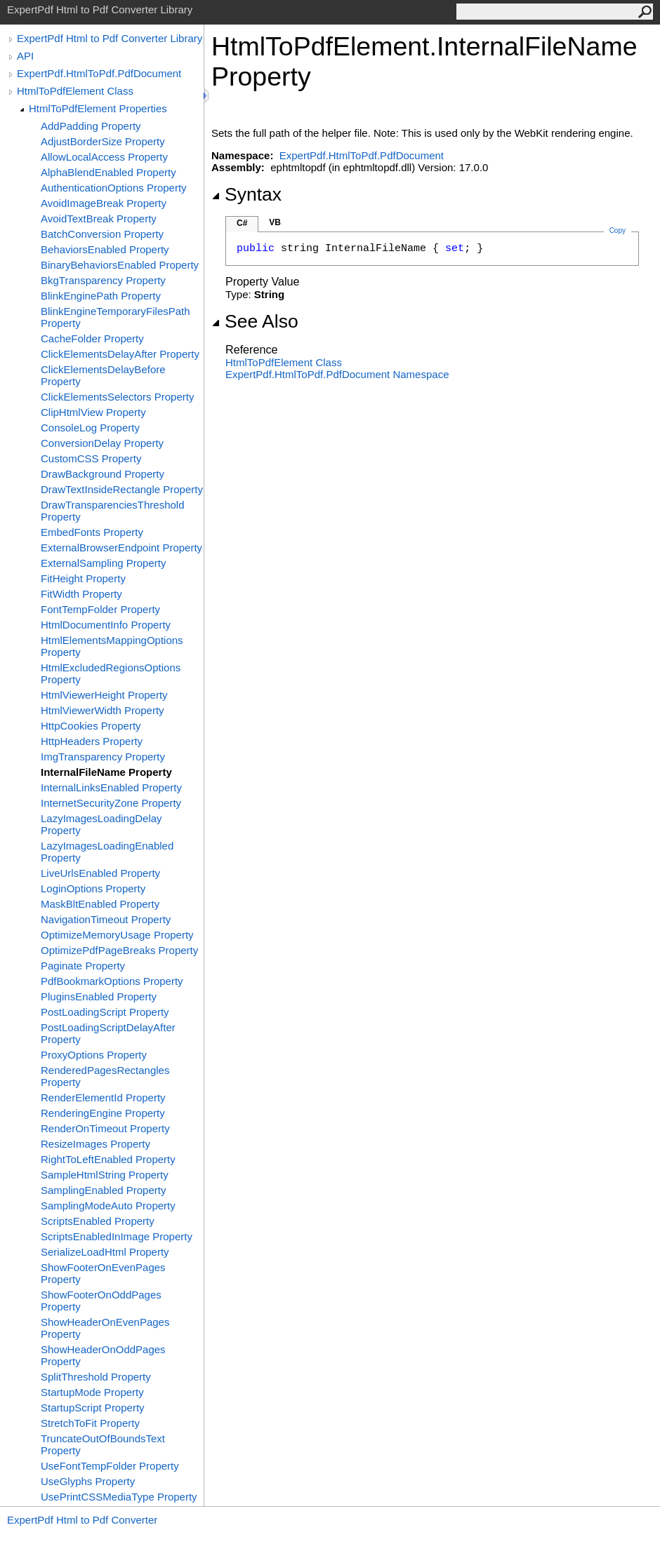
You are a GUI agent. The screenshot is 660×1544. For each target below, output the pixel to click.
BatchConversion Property (102, 234)
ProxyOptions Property (94, 1055)
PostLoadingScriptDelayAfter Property (108, 1033)
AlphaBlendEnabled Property (108, 172)
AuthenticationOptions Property (114, 188)
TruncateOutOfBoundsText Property (103, 1444)
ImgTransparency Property (103, 757)
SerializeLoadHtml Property (105, 1252)
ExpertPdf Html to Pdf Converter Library (109, 38)
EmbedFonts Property (92, 532)
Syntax (246, 194)
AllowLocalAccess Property (104, 157)
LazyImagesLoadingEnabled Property (107, 852)
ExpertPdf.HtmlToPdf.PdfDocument (99, 73)
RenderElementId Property (103, 1097)
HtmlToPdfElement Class (75, 91)
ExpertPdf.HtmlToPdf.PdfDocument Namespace (337, 374)
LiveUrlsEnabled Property (100, 873)
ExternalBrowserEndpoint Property (121, 547)
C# (242, 223)
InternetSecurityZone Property (111, 803)
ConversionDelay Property (102, 443)
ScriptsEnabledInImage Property (116, 1236)
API (25, 56)
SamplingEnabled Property (103, 1190)
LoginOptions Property (93, 888)
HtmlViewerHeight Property (104, 695)
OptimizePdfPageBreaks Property (119, 950)
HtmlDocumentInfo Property (106, 625)
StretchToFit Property (90, 1423)
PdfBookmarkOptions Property (112, 981)
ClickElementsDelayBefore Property (103, 375)
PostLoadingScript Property (105, 1012)
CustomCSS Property (91, 458)
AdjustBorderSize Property (103, 141)
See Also (254, 321)
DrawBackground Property (102, 474)
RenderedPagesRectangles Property (105, 1076)
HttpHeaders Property (92, 741)
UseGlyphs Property (88, 1481)
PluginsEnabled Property (99, 996)
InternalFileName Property (106, 772)
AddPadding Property (91, 126)
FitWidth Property (81, 594)
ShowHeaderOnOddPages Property (103, 1355)
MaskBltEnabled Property (100, 904)
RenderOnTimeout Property (105, 1128)
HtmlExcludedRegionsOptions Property (110, 673)
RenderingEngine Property (103, 1113)
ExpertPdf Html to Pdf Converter (82, 1520)
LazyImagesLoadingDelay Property (101, 824)
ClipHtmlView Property (93, 412)
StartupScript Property (93, 1408)
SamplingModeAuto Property (108, 1205)
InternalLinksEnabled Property (111, 787)
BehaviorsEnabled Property (105, 249)
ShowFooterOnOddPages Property (101, 1301)
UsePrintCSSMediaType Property (119, 1497)
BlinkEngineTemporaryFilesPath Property (115, 317)
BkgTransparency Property (103, 280)
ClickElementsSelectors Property (117, 397)
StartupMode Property (92, 1392)
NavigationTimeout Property (106, 919)
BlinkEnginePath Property (101, 296)
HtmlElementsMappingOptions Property (112, 646)
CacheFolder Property (92, 338)
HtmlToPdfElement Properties (98, 108)
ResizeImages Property (95, 1144)
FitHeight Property (83, 578)
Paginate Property (83, 966)
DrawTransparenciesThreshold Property (113, 511)
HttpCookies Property (91, 726)
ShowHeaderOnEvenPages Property (105, 1328)
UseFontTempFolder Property (110, 1466)
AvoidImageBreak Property (103, 203)
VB (275, 222)
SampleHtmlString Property (105, 1175)
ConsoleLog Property (90, 428)
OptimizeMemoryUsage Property (117, 935)
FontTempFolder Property (100, 609)
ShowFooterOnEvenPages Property (103, 1273)
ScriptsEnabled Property (97, 1221)
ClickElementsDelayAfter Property (120, 354)
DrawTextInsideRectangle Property (122, 489)
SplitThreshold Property (96, 1377)
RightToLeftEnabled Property (108, 1159)
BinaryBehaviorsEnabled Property (120, 265)
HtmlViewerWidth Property (102, 710)
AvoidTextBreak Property (99, 218)
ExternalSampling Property (103, 563)
